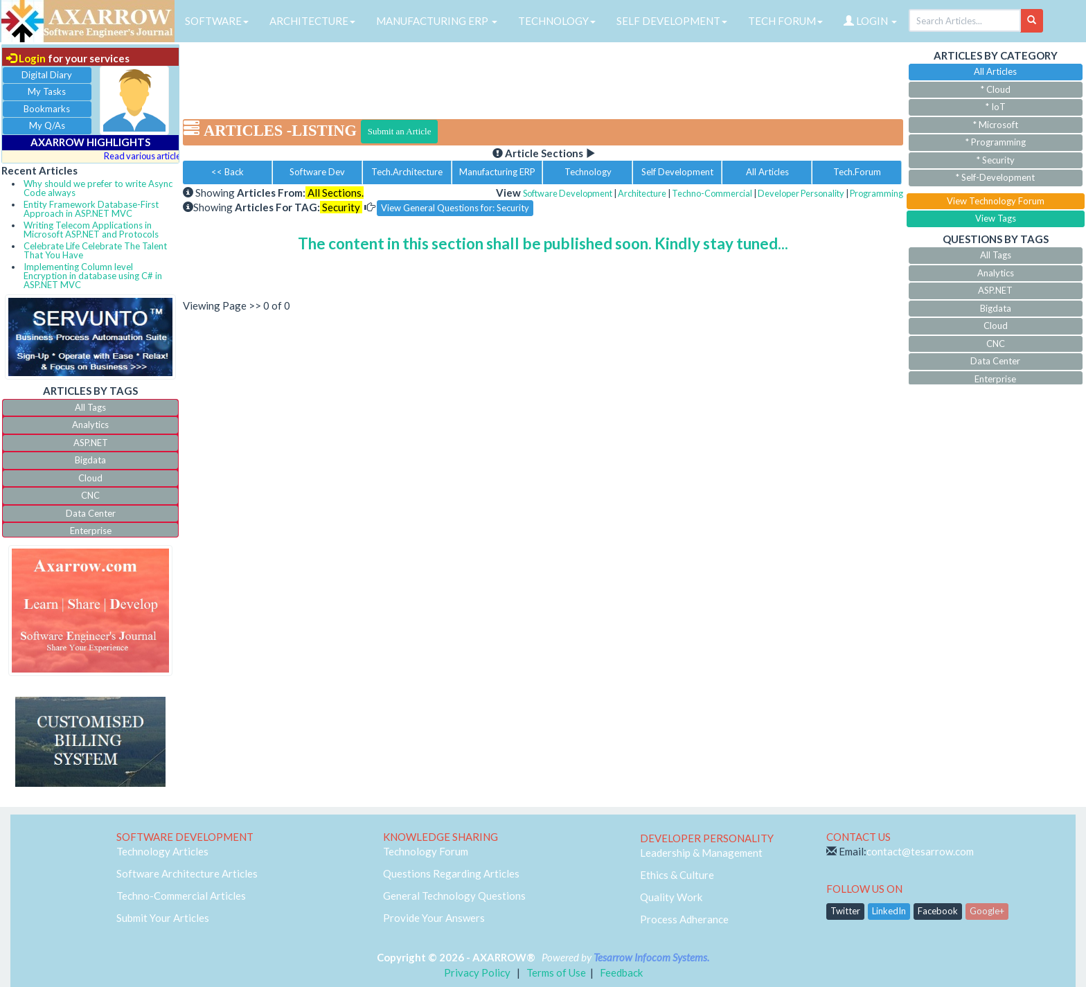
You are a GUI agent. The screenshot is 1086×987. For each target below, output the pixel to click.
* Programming (995, 142)
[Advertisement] (543, 76)
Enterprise (91, 530)
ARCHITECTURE (312, 21)
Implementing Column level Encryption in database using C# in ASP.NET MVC (93, 275)
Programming (876, 193)
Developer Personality (801, 193)
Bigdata (90, 459)
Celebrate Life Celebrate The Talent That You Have (95, 250)
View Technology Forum (995, 200)
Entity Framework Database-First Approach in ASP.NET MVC (91, 209)
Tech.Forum (857, 171)
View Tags (995, 218)
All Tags (90, 407)
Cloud (90, 477)
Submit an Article (399, 131)
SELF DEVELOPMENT (671, 21)
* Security (996, 160)
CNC (90, 495)
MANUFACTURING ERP (436, 21)
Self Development (677, 171)
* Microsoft (995, 124)
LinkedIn (889, 910)
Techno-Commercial (712, 193)
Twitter (845, 910)
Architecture (642, 193)
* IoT (996, 106)
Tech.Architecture (407, 171)
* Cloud (996, 89)
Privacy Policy (477, 972)
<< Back (227, 171)
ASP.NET (90, 442)
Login (26, 58)
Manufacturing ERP (497, 171)
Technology (588, 171)
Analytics (90, 424)
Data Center (91, 513)
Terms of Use (556, 972)
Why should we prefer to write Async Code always (98, 188)
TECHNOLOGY (557, 21)
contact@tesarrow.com (920, 851)
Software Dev (317, 171)
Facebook (938, 910)
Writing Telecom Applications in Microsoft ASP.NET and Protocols (91, 230)
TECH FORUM (785, 21)
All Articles (767, 171)
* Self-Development (995, 177)
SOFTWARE (217, 21)
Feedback (621, 972)
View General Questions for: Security (455, 207)
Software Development (567, 193)
